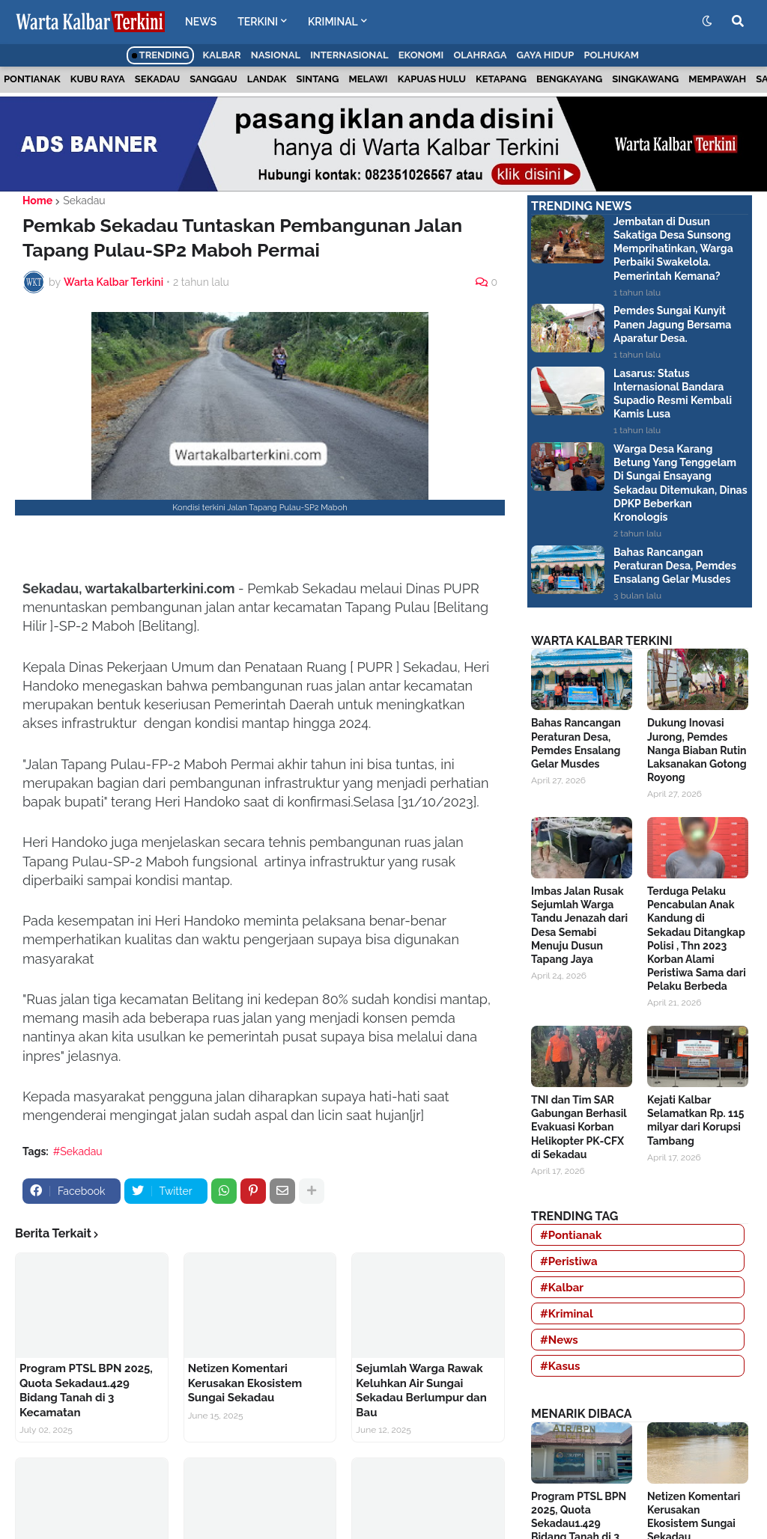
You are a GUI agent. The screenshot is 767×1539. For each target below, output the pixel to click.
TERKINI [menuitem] (257, 22)
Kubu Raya (97, 79)
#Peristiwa (569, 1261)
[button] (707, 21)
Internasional (349, 55)
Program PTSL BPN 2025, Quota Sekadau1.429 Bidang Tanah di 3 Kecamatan (86, 1390)
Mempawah (717, 79)
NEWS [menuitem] (200, 22)
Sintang (318, 79)
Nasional (275, 55)
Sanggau (213, 79)
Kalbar (222, 55)
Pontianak (32, 79)
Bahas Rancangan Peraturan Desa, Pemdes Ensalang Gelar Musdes (674, 565)
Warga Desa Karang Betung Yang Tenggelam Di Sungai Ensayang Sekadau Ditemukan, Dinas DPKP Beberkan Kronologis (680, 483)
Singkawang (645, 79)
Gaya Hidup (546, 55)
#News (559, 1340)
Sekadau (157, 79)
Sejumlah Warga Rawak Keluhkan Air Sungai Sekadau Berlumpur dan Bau (421, 1390)
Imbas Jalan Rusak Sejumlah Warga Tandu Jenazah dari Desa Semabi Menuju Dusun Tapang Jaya (579, 925)
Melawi (368, 79)
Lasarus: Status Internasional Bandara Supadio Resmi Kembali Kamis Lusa (672, 393)
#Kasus (560, 1366)
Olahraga (479, 55)
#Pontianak (570, 1235)
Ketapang (501, 79)
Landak (267, 79)
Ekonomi (421, 55)
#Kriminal (566, 1314)
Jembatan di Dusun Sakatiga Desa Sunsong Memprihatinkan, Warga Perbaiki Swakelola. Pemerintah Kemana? (673, 248)
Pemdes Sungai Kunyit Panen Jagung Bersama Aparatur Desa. (672, 324)
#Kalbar (561, 1287)
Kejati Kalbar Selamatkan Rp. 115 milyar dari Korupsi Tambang (696, 1120)
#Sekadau (78, 1151)
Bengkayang (569, 79)
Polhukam (611, 55)
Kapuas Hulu (432, 79)
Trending (161, 55)
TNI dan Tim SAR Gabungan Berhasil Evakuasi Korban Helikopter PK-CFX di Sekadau (578, 1127)
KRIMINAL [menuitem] (333, 22)
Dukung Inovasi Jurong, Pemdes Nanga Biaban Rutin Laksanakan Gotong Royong (697, 750)
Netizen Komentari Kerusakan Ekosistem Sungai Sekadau (245, 1383)
